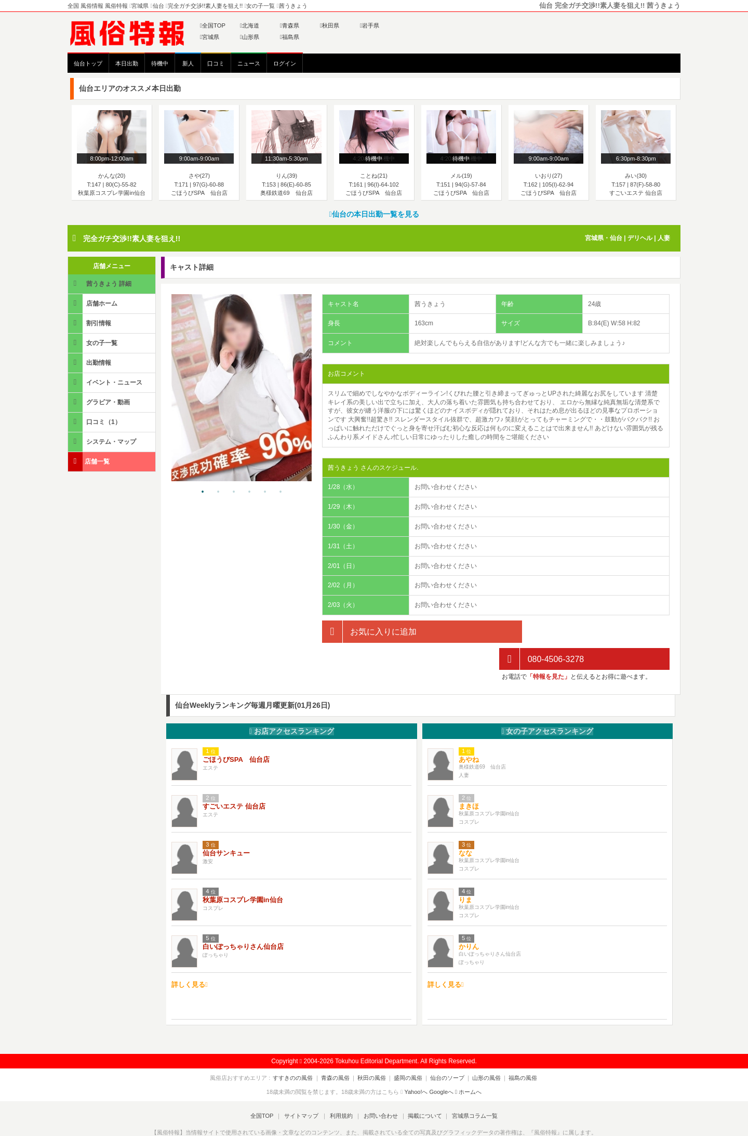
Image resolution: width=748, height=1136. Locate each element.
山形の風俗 (482, 1050)
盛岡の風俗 (408, 1050)
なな (465, 825)
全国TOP (212, 25)
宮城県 (209, 37)
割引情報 (90, 323)
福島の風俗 (516, 1050)
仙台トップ (88, 63)
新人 (188, 63)
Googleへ (441, 1064)
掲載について (422, 1088)
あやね (469, 732)
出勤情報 (90, 362)
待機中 (159, 63)
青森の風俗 (339, 1050)
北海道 (249, 25)
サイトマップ (303, 1088)
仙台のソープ (445, 1050)
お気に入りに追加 (369, 631)
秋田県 (329, 25)
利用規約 (341, 1088)
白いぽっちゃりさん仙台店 (243, 919)
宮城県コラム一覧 (470, 1088)
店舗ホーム (93, 303)
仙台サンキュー (226, 825)
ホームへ (468, 1064)
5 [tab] (265, 492)
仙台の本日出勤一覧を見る (374, 214)
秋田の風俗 (373, 1050)
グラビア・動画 (100, 402)
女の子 (547, 703)
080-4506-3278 (541, 631)
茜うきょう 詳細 (100, 283)
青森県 (289, 25)
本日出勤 (126, 63)
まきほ (469, 779)
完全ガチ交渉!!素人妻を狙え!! (131, 238)
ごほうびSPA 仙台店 (236, 732)
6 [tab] (280, 492)
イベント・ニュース (106, 382)
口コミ (215, 63)
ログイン (284, 63)
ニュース (248, 63)
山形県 (249, 37)
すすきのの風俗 (299, 1050)
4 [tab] (249, 492)
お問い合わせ (379, 1088)
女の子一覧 (93, 343)
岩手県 (369, 25)
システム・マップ (103, 441)
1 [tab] (202, 492)
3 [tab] (234, 492)
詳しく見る (189, 957)
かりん (469, 919)
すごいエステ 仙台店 (234, 779)
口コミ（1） (95, 422)
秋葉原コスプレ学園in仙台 (243, 872)
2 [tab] (218, 492)
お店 (291, 703)
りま (465, 872)
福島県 (289, 37)
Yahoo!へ (416, 1064)
